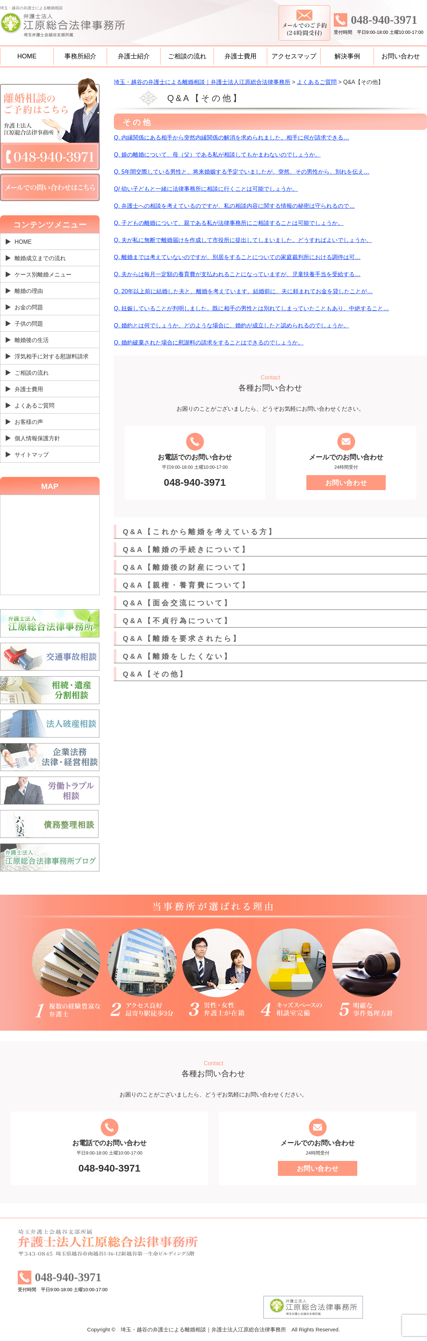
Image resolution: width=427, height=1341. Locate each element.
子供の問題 (29, 324)
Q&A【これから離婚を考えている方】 (200, 532)
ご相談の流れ (187, 56)
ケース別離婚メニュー (43, 275)
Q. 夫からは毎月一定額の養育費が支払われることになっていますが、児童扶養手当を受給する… (237, 274)
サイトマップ (32, 455)
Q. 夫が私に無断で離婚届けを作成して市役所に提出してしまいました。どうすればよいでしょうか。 (243, 240)
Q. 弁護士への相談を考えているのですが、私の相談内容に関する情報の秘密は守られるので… (234, 206)
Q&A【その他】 (155, 674)
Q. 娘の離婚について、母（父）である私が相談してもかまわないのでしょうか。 (217, 155)
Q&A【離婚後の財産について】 (187, 567)
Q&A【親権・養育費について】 (187, 585)
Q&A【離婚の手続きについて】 (187, 549)
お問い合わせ (400, 56)
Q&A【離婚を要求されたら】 (182, 638)
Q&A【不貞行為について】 (178, 621)
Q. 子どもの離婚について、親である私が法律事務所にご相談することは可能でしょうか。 (228, 223)
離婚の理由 (29, 291)
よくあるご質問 (34, 406)
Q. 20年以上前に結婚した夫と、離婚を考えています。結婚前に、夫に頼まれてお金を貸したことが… (243, 291)
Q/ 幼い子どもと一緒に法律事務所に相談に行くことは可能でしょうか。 (206, 189)
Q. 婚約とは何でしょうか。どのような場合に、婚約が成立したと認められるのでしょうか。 (231, 325)
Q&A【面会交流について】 (178, 603)
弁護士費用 (241, 56)
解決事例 (347, 56)
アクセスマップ (294, 56)
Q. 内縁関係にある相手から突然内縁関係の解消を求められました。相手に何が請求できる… (231, 138)
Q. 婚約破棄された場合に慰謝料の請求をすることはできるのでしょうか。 (209, 343)
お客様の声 (29, 422)
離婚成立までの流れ (40, 258)
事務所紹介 (80, 56)
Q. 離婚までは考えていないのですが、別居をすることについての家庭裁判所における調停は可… (237, 257)
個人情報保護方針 (37, 438)
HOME (27, 56)
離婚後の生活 (32, 340)
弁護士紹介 (134, 56)
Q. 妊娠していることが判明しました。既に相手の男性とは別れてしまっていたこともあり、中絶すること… (251, 308)
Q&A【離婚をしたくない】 (178, 656)
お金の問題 (29, 307)
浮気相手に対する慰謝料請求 (52, 356)
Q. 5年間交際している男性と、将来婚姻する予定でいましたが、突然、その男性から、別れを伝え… (241, 172)
